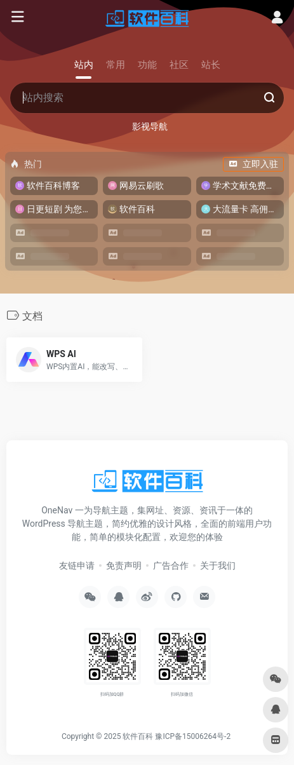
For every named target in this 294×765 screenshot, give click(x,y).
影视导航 (150, 126)
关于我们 (218, 565)
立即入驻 (253, 164)
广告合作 (171, 565)
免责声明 (124, 565)
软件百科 (138, 736)
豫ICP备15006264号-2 (193, 736)
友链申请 (77, 565)
